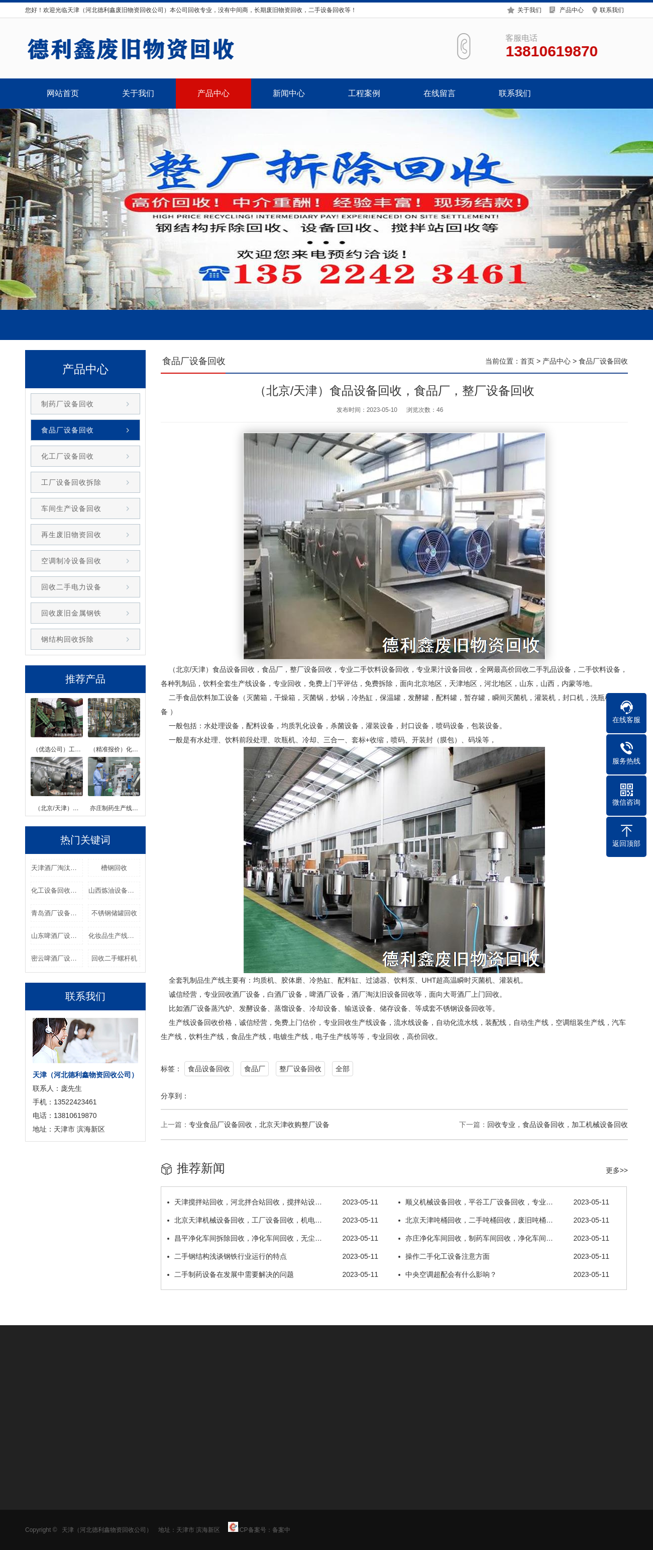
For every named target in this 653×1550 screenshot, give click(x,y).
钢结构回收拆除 (67, 639)
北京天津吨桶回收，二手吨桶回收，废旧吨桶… (503, 1220)
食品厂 (254, 1069)
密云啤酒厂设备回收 (57, 958)
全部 (343, 1069)
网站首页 (63, 93)
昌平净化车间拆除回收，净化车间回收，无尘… (272, 1238)
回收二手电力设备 (71, 587)
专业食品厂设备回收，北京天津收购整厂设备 (259, 1125)
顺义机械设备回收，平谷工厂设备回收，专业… (503, 1202)
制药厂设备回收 (67, 404)
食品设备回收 (209, 1069)
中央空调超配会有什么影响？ (503, 1274)
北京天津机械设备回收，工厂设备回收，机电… (272, 1220)
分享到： (175, 1096)
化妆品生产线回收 (114, 935)
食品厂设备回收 (67, 430)
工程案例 (364, 93)
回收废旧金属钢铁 (71, 613)
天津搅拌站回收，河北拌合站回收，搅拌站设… (272, 1202)
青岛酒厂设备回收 (57, 913)
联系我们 (612, 9)
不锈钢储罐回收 (114, 913)
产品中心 (572, 9)
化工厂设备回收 (67, 456)
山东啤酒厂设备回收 (57, 935)
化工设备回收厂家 (57, 890)
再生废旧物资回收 (71, 535)
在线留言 (439, 93)
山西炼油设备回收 (114, 890)
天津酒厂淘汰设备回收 (57, 868)
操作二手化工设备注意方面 (503, 1256)
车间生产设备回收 (71, 508)
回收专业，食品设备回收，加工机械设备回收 (557, 1125)
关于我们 (529, 9)
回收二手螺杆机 (114, 958)
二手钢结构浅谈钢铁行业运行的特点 (272, 1256)
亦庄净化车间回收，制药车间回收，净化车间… (503, 1238)
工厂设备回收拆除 (71, 482)
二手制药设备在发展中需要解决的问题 (272, 1274)
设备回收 (241, 669)
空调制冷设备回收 (71, 561)
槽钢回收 (114, 868)
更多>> (617, 1170)
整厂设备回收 (300, 1069)
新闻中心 (289, 93)
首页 (527, 361)
